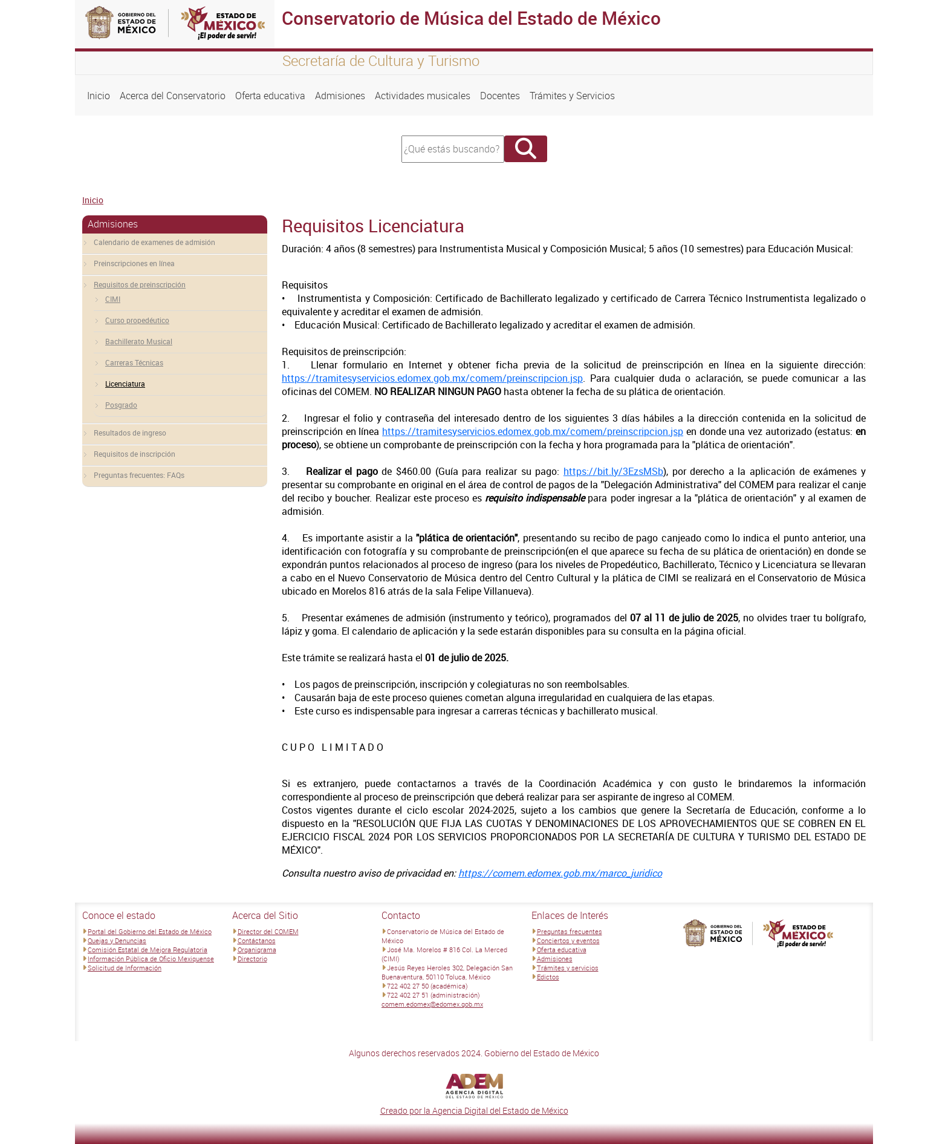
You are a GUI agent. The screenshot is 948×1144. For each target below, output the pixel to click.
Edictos (548, 976)
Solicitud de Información (124, 967)
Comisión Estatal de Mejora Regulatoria (147, 949)
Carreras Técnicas (134, 362)
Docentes (500, 95)
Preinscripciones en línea (134, 263)
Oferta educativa (270, 95)
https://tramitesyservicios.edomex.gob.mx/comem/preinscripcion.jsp (432, 378)
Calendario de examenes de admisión (154, 242)
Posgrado (121, 405)
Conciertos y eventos (568, 940)
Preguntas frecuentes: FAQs (139, 475)
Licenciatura (125, 383)
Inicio (98, 95)
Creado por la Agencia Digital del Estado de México (474, 1110)
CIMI (112, 299)
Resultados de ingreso (130, 432)
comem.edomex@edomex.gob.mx (432, 1003)
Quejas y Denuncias (117, 940)
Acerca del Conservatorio (173, 95)
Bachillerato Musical (138, 341)
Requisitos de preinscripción (140, 284)
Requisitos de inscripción (134, 454)
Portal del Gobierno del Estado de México (150, 931)
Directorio (252, 958)
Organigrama (257, 949)
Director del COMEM (268, 931)
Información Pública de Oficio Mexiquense (151, 958)
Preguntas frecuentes (569, 931)
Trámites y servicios (568, 967)
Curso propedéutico (137, 320)
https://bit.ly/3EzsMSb (613, 471)
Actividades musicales (422, 95)
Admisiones (340, 95)
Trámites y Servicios (572, 95)
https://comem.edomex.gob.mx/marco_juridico (560, 873)
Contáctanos (257, 940)
